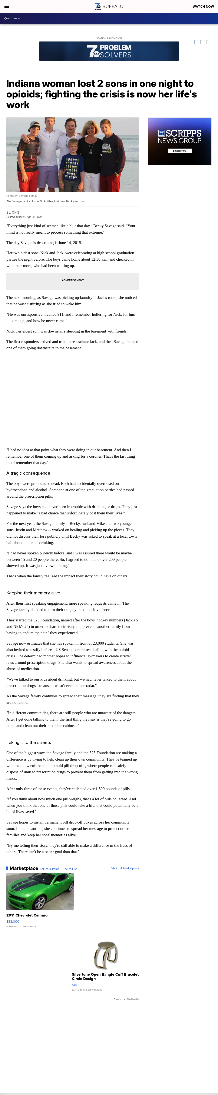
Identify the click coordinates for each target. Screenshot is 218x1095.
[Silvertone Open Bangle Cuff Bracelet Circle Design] (105, 964)
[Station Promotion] (109, 51)
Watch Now (203, 6)
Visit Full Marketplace (125, 868)
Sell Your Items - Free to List (58, 869)
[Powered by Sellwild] (133, 999)
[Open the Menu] (6, 6)
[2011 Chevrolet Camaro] (40, 903)
